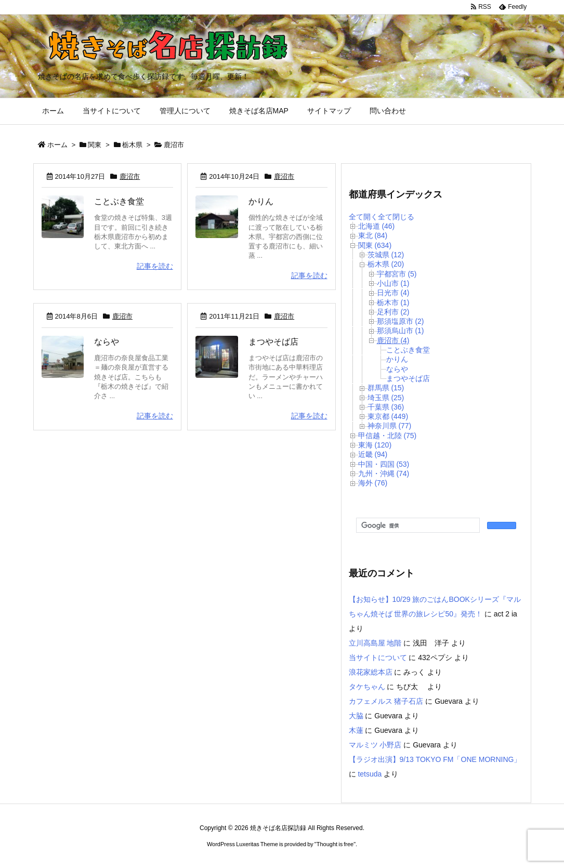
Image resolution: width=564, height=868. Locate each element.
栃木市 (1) (393, 302)
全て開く (363, 217)
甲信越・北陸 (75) (387, 435)
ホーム (57, 145)
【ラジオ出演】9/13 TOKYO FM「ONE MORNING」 (435, 759)
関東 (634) (375, 245)
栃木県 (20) (386, 264)
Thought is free (335, 844)
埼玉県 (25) (386, 397)
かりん (260, 201)
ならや (106, 341)
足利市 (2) (393, 312)
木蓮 (356, 730)
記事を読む (155, 266)
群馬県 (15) (386, 388)
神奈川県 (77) (390, 426)
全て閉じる (396, 217)
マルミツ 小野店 (375, 745)
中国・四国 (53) (384, 464)
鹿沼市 (130, 176)
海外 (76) (373, 483)
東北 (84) (373, 235)
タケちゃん (367, 686)
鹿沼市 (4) (393, 340)
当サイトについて (378, 657)
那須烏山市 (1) (400, 330)
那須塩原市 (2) (400, 321)
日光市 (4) (393, 292)
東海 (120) (375, 445)
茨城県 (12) (386, 255)
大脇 (356, 716)
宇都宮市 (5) (397, 274)
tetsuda (370, 774)
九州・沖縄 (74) (384, 473)
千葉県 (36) (386, 407)
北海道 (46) (376, 226)
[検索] (417, 525)
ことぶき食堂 (119, 201)
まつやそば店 (273, 341)
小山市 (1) (393, 283)
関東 (94, 145)
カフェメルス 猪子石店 (386, 701)
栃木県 (132, 145)
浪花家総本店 (370, 672)
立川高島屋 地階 (375, 643)
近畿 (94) (373, 454)
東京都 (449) (388, 416)
